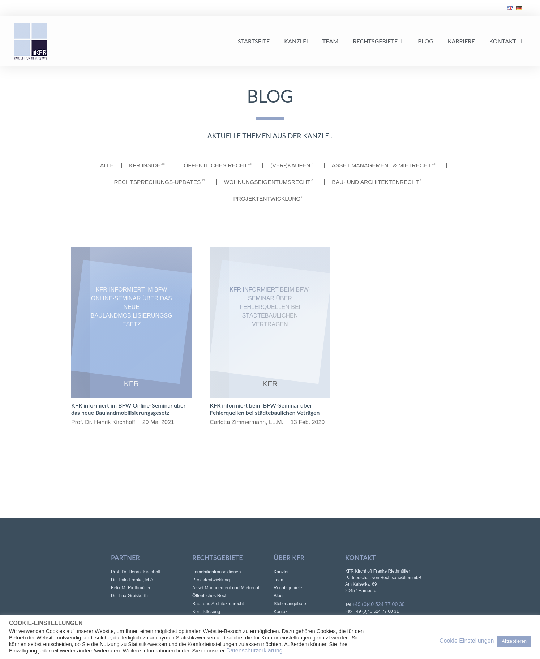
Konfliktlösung (206, 611)
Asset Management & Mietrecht (388, 165)
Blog (425, 41)
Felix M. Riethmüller (131, 587)
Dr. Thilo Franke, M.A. (133, 579)
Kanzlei (296, 41)
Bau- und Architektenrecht (381, 182)
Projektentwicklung (270, 198)
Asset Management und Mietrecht (226, 587)
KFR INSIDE (145, 165)
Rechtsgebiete (378, 41)
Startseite (254, 41)
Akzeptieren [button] (514, 641)
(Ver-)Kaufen (293, 165)
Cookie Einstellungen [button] (467, 641)
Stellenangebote (290, 603)
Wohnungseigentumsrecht (270, 182)
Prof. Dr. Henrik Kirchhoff (136, 571)
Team (330, 41)
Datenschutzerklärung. (255, 650)
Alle (103, 165)
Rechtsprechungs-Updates (158, 182)
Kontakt (505, 41)
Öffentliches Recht (218, 165)
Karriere (461, 41)
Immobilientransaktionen (217, 571)
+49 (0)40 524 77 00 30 (378, 604)
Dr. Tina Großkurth (130, 595)
